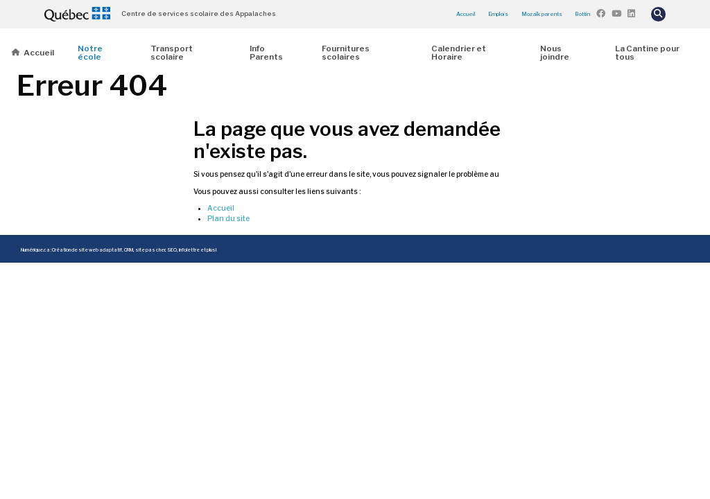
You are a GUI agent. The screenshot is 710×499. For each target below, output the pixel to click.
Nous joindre (554, 53)
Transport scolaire (171, 53)
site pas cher (150, 250)
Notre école (90, 53)
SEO (172, 250)
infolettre (189, 250)
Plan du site (228, 218)
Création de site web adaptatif (87, 250)
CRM (128, 250)
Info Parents (266, 53)
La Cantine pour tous (647, 53)
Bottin (582, 13)
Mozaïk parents (541, 13)
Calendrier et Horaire (458, 53)
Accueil (466, 13)
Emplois (498, 13)
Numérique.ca (35, 250)
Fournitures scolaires (346, 53)
